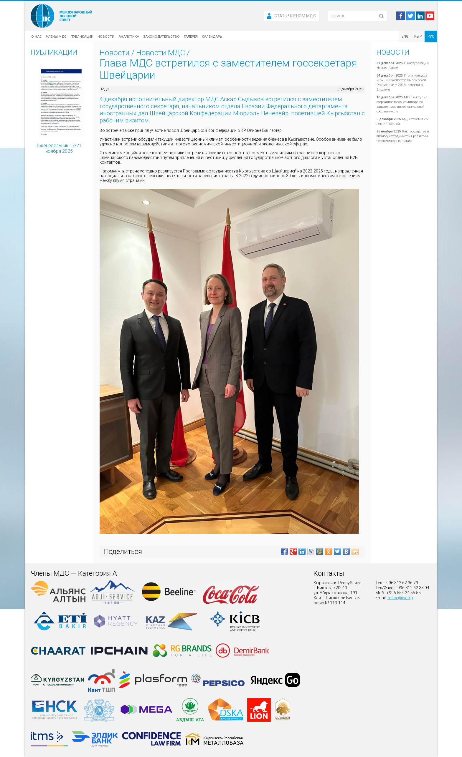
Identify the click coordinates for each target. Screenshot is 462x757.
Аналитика (128, 36)
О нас (36, 36)
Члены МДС (56, 36)
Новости (106, 36)
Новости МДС (160, 52)
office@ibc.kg (400, 597)
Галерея (191, 36)
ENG (405, 36)
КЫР (418, 36)
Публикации (82, 36)
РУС (431, 36)
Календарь (212, 36)
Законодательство (161, 36)
